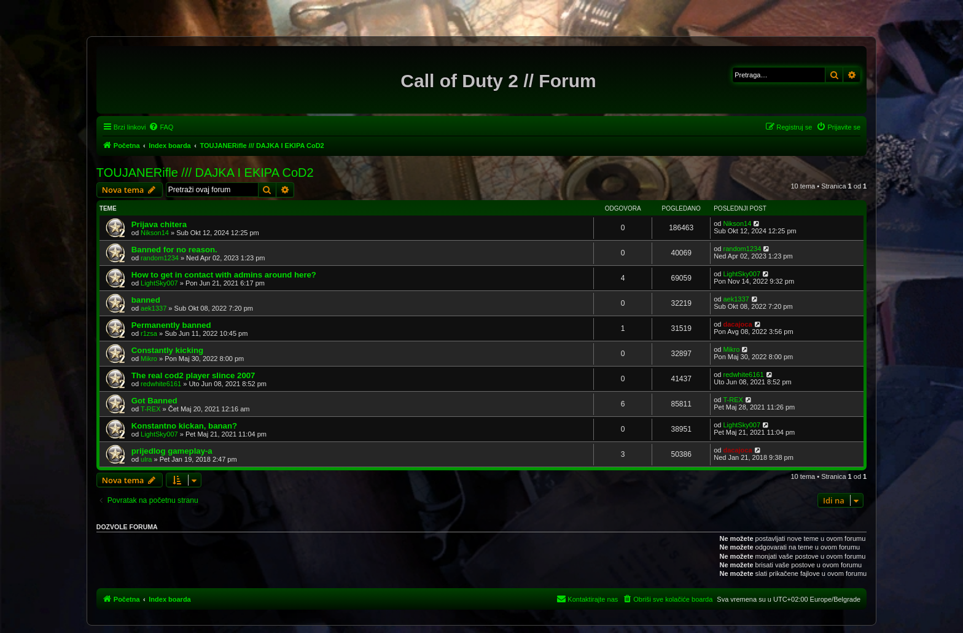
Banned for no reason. (174, 249)
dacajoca (737, 324)
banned (145, 300)
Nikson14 (155, 232)
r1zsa (149, 333)
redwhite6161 (161, 383)
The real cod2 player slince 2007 (193, 375)
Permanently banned (171, 325)
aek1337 (153, 308)
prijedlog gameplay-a (171, 451)
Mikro (149, 358)
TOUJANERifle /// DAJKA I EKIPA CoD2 (205, 172)
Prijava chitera (159, 224)
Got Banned (154, 400)
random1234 (160, 258)
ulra (146, 459)
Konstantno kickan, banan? (184, 425)
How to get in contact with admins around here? (223, 274)
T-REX (150, 409)
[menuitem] (161, 127)
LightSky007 (159, 283)
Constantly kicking (167, 350)
